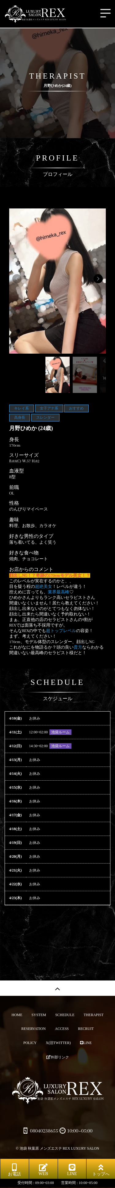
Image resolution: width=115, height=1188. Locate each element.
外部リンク (57, 1057)
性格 (14, 503)
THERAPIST (94, 1015)
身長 (14, 439)
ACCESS (62, 1029)
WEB (43, 1169)
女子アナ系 (49, 408)
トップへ (100, 1169)
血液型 (16, 471)
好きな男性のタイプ (31, 536)
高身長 (19, 417)
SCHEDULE (65, 1015)
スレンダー (45, 417)
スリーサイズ (24, 455)
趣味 (14, 519)
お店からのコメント (31, 569)
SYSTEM (39, 1015)
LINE (86, 1043)
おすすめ (76, 408)
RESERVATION (33, 1029)
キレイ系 (21, 408)
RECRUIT (86, 1029)
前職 (14, 487)
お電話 (14, 1169)
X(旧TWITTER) (58, 1043)
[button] (98, 278)
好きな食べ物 (24, 553)
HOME (16, 1015)
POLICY (29, 1043)
